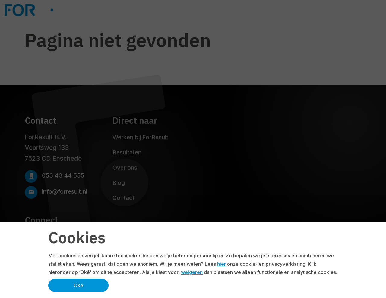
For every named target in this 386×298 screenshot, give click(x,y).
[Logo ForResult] (49, 10)
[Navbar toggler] (378, 10)
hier (221, 264)
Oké (78, 285)
